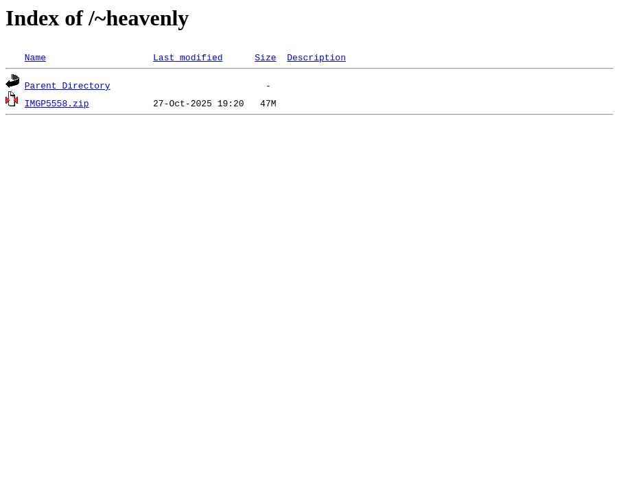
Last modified (187, 57)
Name (35, 57)
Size (265, 57)
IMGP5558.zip (57, 103)
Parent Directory (67, 85)
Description (316, 57)
